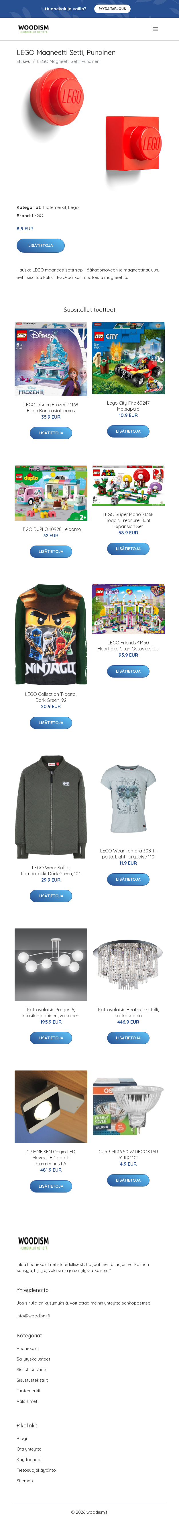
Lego (73, 207)
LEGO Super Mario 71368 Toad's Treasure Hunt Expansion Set (128, 520)
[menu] (156, 29)
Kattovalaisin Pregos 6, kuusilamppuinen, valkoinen (50, 1012)
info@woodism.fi (33, 1316)
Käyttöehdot (29, 1459)
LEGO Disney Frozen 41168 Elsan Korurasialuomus (51, 408)
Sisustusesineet (32, 1369)
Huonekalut (28, 1348)
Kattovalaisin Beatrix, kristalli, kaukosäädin (128, 1012)
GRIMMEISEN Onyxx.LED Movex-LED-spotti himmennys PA (50, 1158)
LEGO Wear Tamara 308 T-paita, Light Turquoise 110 (128, 854)
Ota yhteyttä (29, 1449)
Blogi (22, 1438)
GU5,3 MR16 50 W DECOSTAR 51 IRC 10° (128, 1155)
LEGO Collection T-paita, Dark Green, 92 (50, 697)
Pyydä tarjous (112, 9)
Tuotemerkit (54, 207)
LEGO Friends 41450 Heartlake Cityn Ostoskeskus (128, 646)
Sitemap (25, 1480)
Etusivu (23, 61)
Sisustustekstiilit (32, 1380)
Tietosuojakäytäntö (36, 1470)
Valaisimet (27, 1401)
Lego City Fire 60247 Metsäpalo (128, 406)
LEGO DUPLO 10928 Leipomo (51, 529)
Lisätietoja (40, 245)
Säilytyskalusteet (33, 1359)
